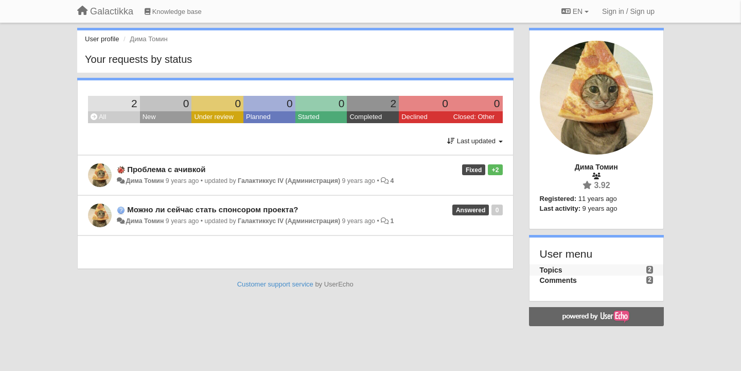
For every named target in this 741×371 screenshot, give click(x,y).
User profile (102, 39)
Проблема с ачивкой (166, 169)
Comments (558, 280)
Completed (365, 117)
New (149, 117)
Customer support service (275, 284)
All (98, 117)
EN (575, 11)
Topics (551, 270)
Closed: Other (474, 117)
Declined (414, 117)
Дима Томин (145, 180)
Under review (214, 117)
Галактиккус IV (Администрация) (289, 180)
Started (309, 117)
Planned (258, 117)
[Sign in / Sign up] (628, 11)
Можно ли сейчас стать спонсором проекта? (212, 209)
